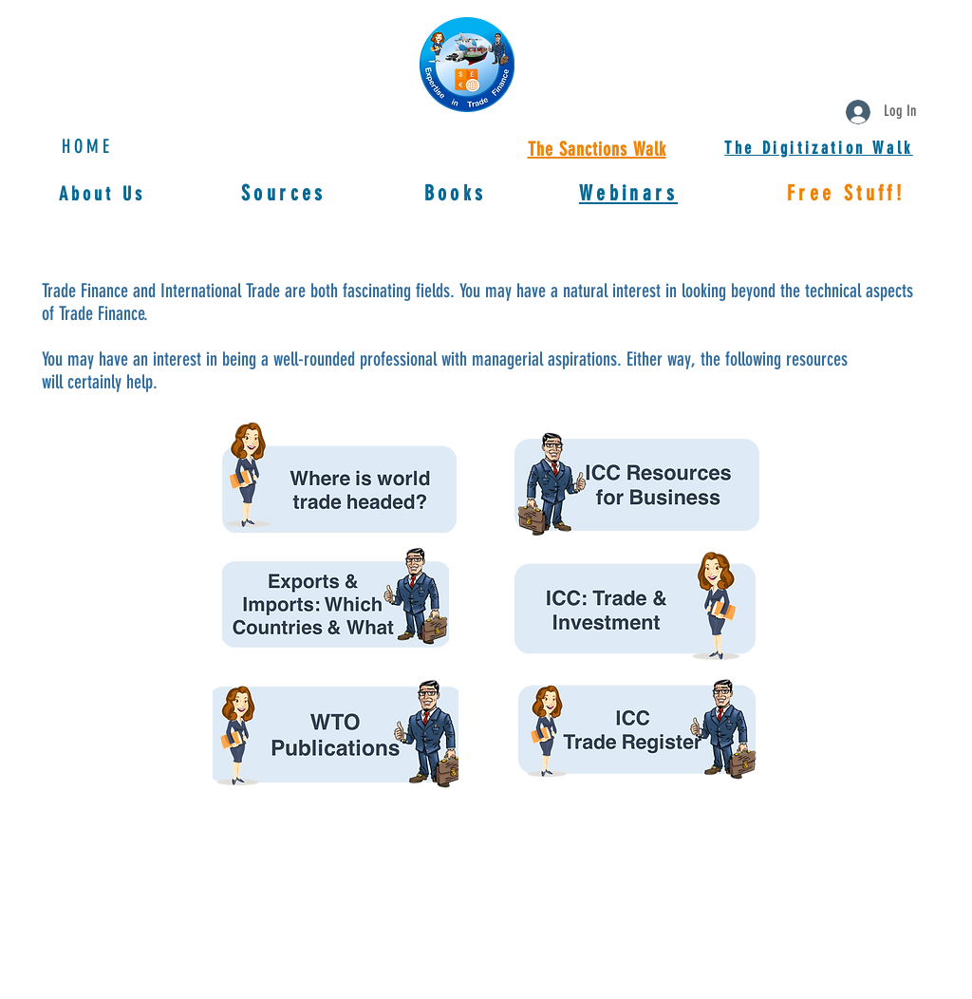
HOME (87, 146)
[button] (628, 193)
